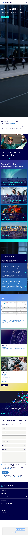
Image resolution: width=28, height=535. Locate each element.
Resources (3, 499)
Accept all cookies (19, 529)
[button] (26, 2)
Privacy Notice (8, 468)
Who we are (3, 493)
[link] (7, 2)
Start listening (4, 413)
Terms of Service (18, 476)
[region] (15, 531)
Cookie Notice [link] (3, 512)
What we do (4, 490)
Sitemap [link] (2, 505)
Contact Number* (7, 440)
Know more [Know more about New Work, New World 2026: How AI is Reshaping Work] (4, 353)
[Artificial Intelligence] (25, 260)
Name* (4, 428)
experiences (12, 126)
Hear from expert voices (8, 405)
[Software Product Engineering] (25, 286)
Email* (4, 432)
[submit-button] (5, 472)
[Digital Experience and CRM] (25, 272)
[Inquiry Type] (14, 449)
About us (4, 235)
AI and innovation (5, 496)
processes (11, 125)
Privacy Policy (8, 476)
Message (5, 453)
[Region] (14, 445)
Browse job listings (6, 157)
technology (12, 123)
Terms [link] (2, 507)
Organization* (6, 436)
